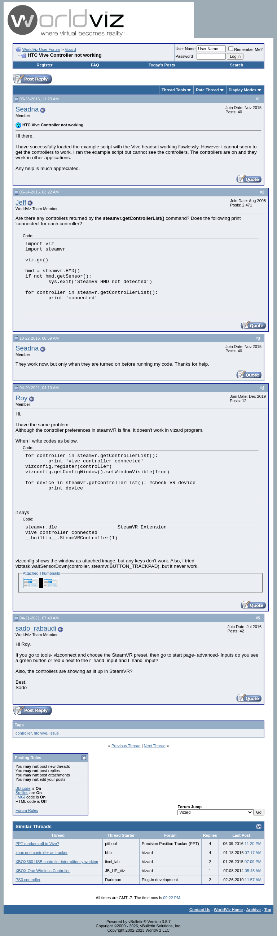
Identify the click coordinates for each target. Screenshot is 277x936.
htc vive (40, 733)
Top (267, 909)
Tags (19, 725)
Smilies (22, 793)
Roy (21, 398)
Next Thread (155, 746)
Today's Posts (162, 65)
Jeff (21, 202)
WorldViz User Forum (41, 49)
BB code (23, 788)
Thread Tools (174, 90)
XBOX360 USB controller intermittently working (57, 861)
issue (54, 733)
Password (184, 56)
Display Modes (242, 90)
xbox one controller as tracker (41, 852)
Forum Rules (27, 810)
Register (45, 65)
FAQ (95, 65)
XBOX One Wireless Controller (43, 870)
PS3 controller (28, 880)
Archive (253, 909)
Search (236, 65)
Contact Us (199, 909)
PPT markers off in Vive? (37, 843)
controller (24, 733)
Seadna (27, 109)
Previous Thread (126, 746)
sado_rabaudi (36, 628)
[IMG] (20, 797)
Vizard (70, 49)
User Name (186, 49)
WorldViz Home (228, 909)
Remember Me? (245, 49)
